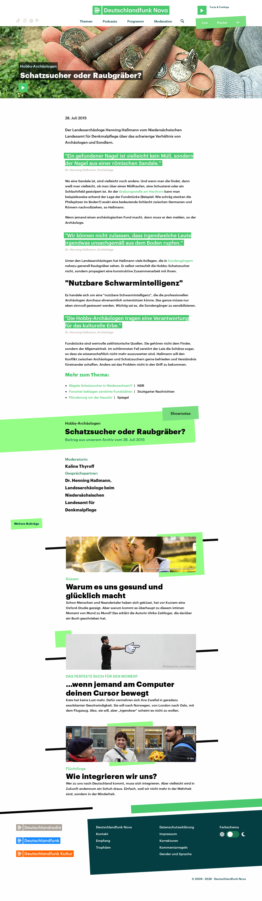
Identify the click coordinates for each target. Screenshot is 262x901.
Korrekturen (168, 840)
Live (205, 22)
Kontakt (102, 834)
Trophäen (103, 847)
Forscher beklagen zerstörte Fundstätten (100, 391)
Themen (86, 21)
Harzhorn (156, 191)
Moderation (163, 21)
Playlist (222, 22)
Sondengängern (180, 260)
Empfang (103, 840)
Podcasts (110, 21)
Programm (135, 21)
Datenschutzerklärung (176, 827)
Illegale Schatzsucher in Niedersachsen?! (100, 385)
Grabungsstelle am (134, 191)
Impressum (168, 834)
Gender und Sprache (175, 854)
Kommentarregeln (173, 847)
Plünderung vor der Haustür (90, 397)
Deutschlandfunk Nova (114, 827)
